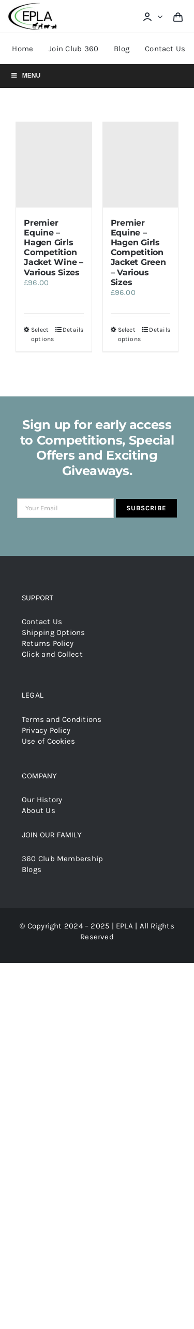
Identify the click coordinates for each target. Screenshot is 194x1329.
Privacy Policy (46, 730)
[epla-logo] (34, 5)
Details (73, 329)
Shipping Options (53, 632)
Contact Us (42, 621)
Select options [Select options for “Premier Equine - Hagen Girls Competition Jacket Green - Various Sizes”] (129, 334)
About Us (38, 810)
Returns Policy (47, 643)
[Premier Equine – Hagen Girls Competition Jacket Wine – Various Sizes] (54, 165)
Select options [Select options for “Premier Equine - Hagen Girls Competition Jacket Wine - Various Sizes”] (42, 334)
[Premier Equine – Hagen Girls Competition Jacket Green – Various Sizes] (140, 165)
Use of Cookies (48, 741)
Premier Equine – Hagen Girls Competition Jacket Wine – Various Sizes (53, 247)
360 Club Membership (62, 858)
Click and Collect (52, 654)
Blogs (31, 869)
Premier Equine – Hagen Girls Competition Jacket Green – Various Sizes (138, 252)
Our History (42, 799)
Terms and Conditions (62, 719)
